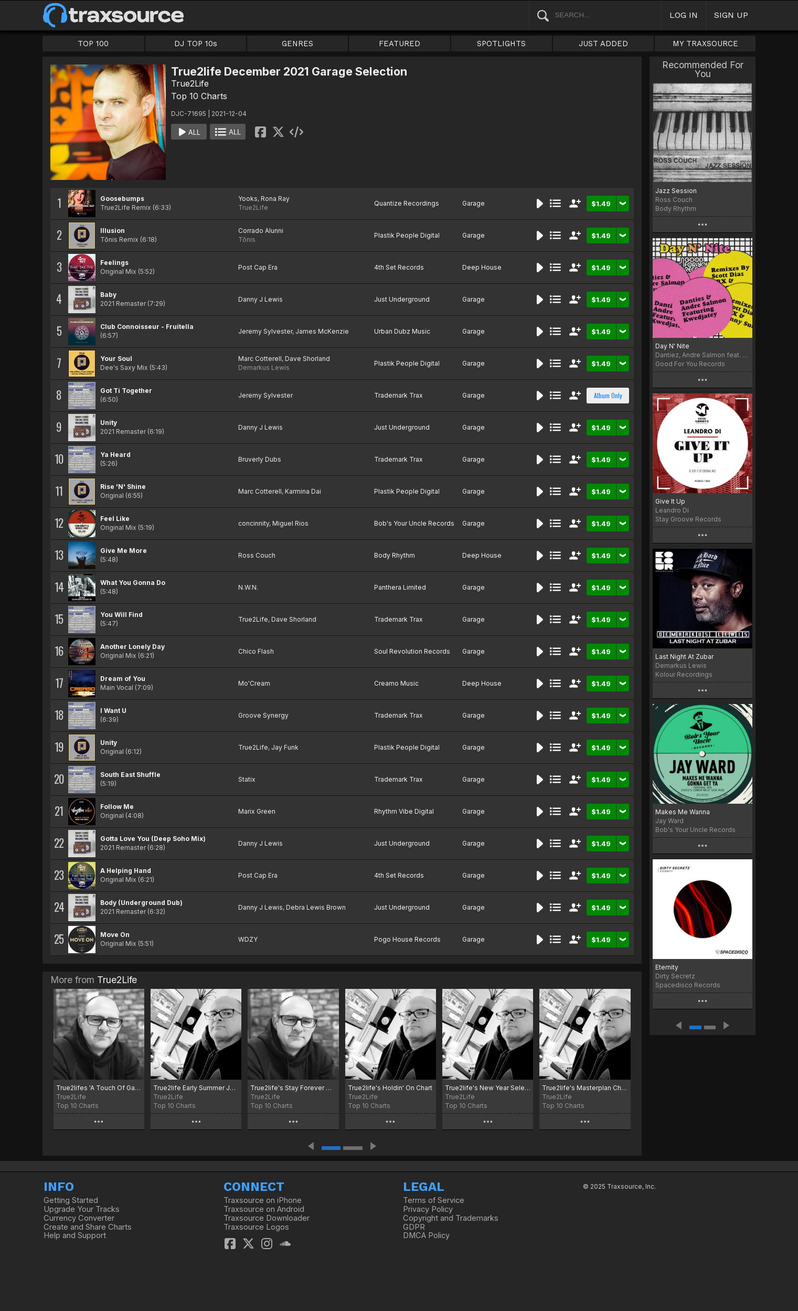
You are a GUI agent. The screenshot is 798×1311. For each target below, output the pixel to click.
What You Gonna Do (132, 583)
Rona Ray (275, 198)
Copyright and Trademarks (450, 1218)
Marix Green (256, 811)
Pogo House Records (407, 939)
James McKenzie (322, 331)
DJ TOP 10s (195, 43)
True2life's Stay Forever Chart (293, 1088)
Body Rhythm (394, 555)
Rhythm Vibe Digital (404, 811)
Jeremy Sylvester (265, 331)
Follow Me (117, 807)
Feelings (114, 263)
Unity (108, 423)
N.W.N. (248, 587)
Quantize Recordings (406, 203)
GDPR (414, 1227)
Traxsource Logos (256, 1227)
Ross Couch (256, 555)
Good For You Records (690, 364)
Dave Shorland (307, 359)
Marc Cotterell (260, 359)
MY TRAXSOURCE (705, 43)
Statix (247, 779)
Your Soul (116, 359)
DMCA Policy (426, 1235)
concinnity (253, 523)
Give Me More (123, 551)
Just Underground (402, 299)
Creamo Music (396, 683)
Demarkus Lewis (264, 367)
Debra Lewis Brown (316, 907)
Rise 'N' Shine (123, 487)
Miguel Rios (290, 523)
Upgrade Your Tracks (82, 1209)
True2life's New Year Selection (487, 1088)
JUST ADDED (603, 43)
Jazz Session (676, 191)
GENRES (297, 43)
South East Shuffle (130, 775)
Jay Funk (285, 747)
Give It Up (670, 501)
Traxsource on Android (264, 1209)
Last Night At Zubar (684, 656)
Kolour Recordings (683, 674)
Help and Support (75, 1235)
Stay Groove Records (688, 519)
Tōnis (247, 239)
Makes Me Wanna (682, 812)
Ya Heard (115, 455)
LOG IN (683, 15)
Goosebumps (122, 198)
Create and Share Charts (88, 1227)
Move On (115, 935)
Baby (108, 295)
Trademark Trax (398, 395)
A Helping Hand (125, 871)
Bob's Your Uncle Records (414, 523)
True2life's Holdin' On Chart (390, 1088)
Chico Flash (256, 651)
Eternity (666, 967)
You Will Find (121, 615)
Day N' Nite (672, 346)
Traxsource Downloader (267, 1218)
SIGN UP (731, 15)
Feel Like (115, 519)
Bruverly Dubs (259, 459)
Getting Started (71, 1200)
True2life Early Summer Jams (196, 1088)
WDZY (248, 939)
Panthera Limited (400, 587)
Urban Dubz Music (402, 331)
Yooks (248, 198)
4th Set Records (399, 267)
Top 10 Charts (199, 96)
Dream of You (122, 679)
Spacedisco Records (687, 985)
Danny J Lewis (260, 299)
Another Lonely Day (132, 647)
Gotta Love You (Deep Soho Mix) (153, 839)
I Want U (113, 711)
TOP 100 (93, 43)
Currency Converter (79, 1218)
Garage (473, 203)
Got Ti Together (126, 391)
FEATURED (399, 43)
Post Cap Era (258, 267)
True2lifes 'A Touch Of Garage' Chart (99, 1088)
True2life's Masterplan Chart (584, 1088)
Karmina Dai (303, 491)
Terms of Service (433, 1200)
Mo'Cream (254, 683)
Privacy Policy (428, 1209)
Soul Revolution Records (412, 651)
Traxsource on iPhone (263, 1200)
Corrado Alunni (260, 231)
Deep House (482, 267)
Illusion (112, 231)
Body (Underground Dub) (141, 903)
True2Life (190, 83)
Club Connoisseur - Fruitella (147, 327)
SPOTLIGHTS (501, 43)
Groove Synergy (263, 715)
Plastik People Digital (407, 235)
